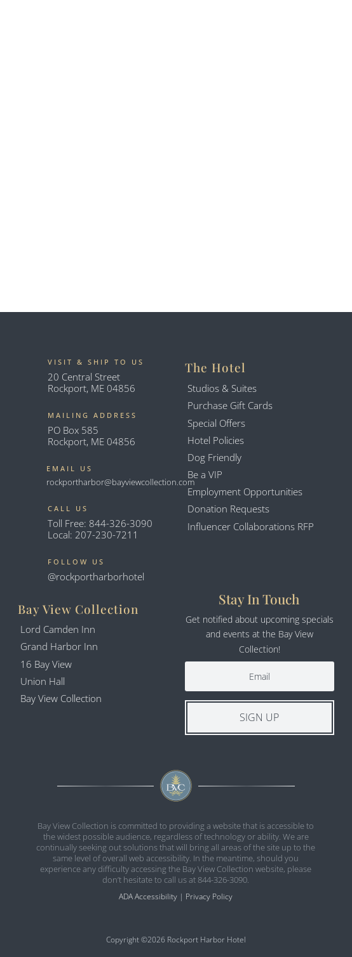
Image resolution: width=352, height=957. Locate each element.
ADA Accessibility (148, 896)
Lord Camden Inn (57, 629)
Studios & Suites (222, 388)
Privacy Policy (209, 896)
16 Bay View (46, 664)
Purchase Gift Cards (230, 405)
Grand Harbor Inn (59, 646)
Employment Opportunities (244, 491)
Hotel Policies (215, 440)
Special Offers (216, 423)
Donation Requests (228, 508)
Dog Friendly (214, 457)
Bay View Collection (61, 698)
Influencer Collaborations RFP (250, 526)
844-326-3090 (120, 523)
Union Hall (42, 681)
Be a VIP (204, 474)
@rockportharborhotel (96, 576)
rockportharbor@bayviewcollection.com (120, 482)
